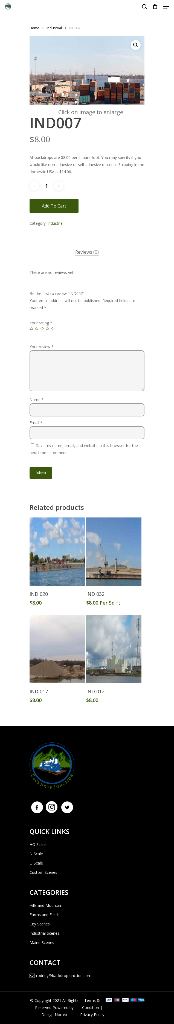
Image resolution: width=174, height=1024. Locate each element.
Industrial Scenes (44, 933)
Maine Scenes (42, 942)
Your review (42, 346)
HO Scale (38, 844)
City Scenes (40, 924)
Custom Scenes (43, 872)
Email (36, 422)
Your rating (41, 322)
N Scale (36, 853)
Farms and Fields (45, 914)
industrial (54, 27)
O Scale (36, 863)
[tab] (87, 252)
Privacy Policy (92, 1014)
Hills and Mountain (46, 905)
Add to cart (54, 206)
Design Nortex (54, 1014)
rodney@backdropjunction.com (60, 975)
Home (34, 27)
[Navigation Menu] (166, 6)
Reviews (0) (87, 252)
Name (37, 399)
